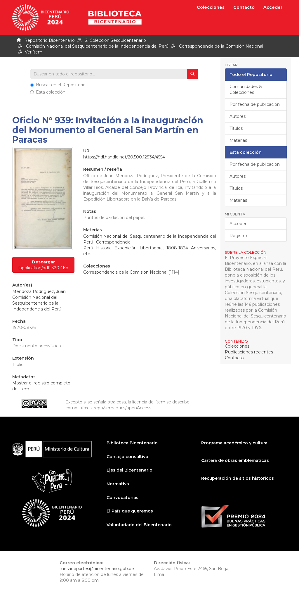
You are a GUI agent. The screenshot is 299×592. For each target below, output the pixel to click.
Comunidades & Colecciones (246, 89)
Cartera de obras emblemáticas (235, 460)
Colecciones (211, 7)
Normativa (118, 483)
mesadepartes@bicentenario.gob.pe (97, 568)
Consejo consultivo (127, 456)
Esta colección (47, 92)
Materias (238, 140)
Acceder (238, 223)
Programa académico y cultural (235, 443)
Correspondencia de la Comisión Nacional (221, 46)
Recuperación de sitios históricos (237, 478)
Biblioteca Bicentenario (132, 443)
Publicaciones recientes (249, 352)
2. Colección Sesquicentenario (115, 40)
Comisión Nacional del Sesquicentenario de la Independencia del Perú (97, 46)
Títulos (236, 128)
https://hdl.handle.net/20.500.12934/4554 (124, 157)
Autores (238, 116)
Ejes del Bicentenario (129, 470)
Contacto (244, 7)
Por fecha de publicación (255, 104)
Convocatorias (122, 497)
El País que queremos (130, 511)
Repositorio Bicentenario (49, 40)
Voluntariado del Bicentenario (139, 524)
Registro (238, 235)
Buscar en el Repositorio (58, 84)
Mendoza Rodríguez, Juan (39, 291)
